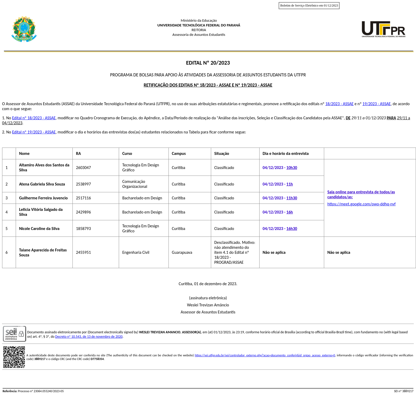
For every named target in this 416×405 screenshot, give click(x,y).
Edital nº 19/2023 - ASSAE (33, 132)
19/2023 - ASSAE (376, 103)
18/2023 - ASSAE (339, 103)
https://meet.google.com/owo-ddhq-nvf (361, 203)
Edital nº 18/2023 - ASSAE (33, 117)
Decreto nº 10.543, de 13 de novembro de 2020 (88, 336)
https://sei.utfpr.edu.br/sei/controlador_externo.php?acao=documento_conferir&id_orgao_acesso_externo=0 (265, 355)
